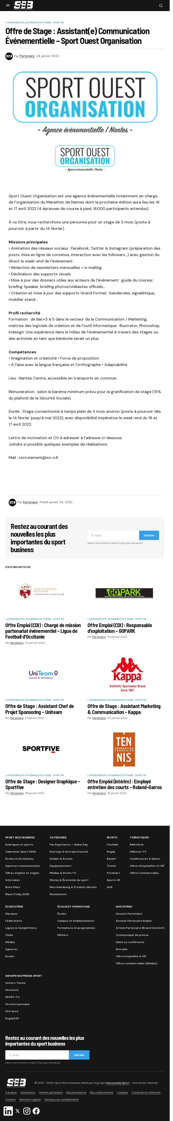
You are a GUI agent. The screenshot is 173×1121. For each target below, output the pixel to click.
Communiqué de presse (132, 935)
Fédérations (13, 921)
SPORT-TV (12, 997)
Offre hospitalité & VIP (131, 956)
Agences (11, 949)
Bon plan (122, 949)
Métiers (62, 935)
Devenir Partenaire (129, 914)
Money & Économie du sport (69, 880)
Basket (111, 859)
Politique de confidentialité (62, 1099)
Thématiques (139, 837)
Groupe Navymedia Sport (23, 976)
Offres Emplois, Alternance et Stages (29, 23)
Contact (10, 1099)
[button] (8, 5)
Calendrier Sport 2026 (20, 851)
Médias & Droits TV (63, 873)
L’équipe (122, 1092)
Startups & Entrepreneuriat (69, 851)
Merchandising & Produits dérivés (73, 887)
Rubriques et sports (19, 844)
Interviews (12, 880)
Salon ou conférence (130, 942)
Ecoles (9, 956)
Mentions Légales (30, 1099)
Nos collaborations (101, 1092)
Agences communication (22, 866)
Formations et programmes (76, 928)
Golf (109, 887)
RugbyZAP (12, 1018)
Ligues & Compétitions (21, 928)
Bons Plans (12, 887)
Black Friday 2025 (17, 894)
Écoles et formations (19, 859)
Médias (10, 942)
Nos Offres (124, 906)
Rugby (111, 851)
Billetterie (137, 844)
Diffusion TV (138, 851)
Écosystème (14, 906)
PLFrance (11, 1011)
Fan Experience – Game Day (69, 844)
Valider (149, 535)
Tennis (111, 866)
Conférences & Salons (145, 859)
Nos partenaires (76, 1092)
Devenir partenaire (51, 1092)
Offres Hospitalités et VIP (147, 866)
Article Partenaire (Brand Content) (140, 928)
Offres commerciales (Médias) (136, 963)
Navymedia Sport (118, 1083)
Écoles (61, 914)
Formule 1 (113, 873)
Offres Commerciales (144, 873)
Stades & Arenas (61, 859)
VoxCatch (12, 990)
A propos (11, 1092)
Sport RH (58, 23)
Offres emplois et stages (22, 873)
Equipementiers (61, 866)
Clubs (9, 935)
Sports (112, 837)
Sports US (113, 880)
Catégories (58, 837)
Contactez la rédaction (146, 1092)
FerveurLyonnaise (17, 1004)
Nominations (58, 894)
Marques (11, 914)
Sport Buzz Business (19, 837)
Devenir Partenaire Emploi (134, 921)
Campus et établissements (75, 921)
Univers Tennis (15, 983)
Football (112, 844)
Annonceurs (27, 1092)
